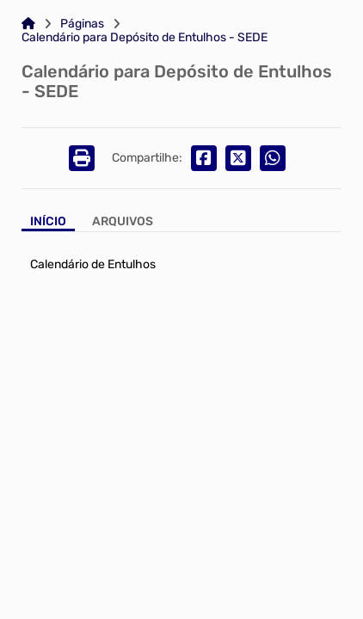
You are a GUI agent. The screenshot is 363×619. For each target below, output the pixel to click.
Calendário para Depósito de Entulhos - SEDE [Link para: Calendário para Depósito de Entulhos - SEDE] (145, 38)
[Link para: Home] (28, 24)
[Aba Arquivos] (122, 223)
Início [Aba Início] (48, 222)
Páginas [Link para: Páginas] (82, 24)
